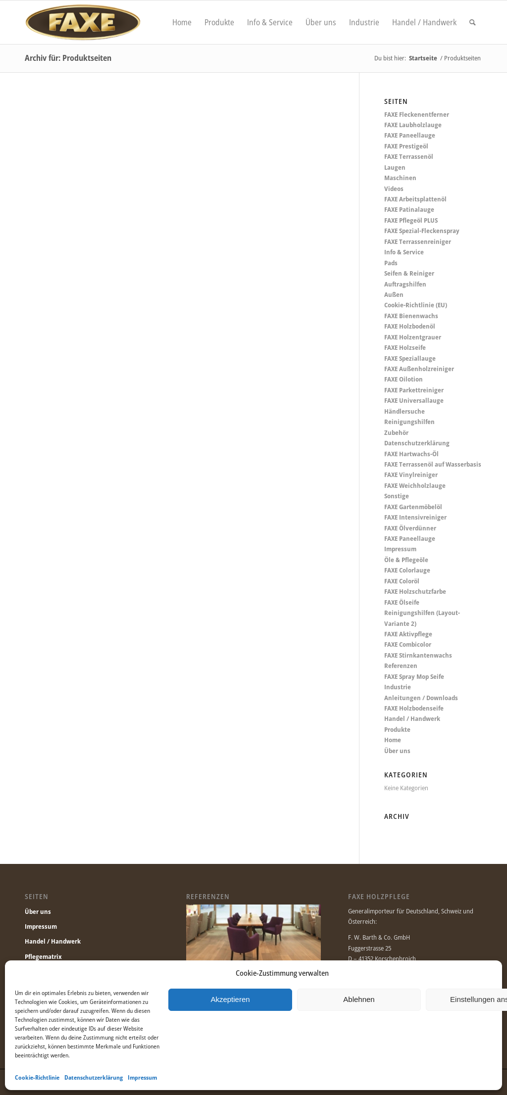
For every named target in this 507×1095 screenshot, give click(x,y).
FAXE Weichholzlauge (415, 485)
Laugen (395, 167)
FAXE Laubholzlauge (413, 124)
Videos (394, 188)
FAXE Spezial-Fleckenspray (421, 230)
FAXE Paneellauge (409, 135)
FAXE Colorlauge (407, 570)
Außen (394, 294)
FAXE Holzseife (405, 347)
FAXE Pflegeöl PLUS (411, 220)
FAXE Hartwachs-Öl (411, 453)
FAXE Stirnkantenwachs (418, 655)
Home (392, 739)
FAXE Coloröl (401, 580)
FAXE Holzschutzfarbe (415, 591)
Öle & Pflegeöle (406, 559)
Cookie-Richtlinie (37, 1077)
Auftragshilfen (405, 284)
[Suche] (472, 22)
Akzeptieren (230, 999)
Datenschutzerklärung (93, 1077)
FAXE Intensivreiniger (415, 517)
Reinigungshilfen (409, 421)
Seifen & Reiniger (409, 273)
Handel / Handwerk (412, 718)
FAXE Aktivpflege (408, 633)
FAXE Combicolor (407, 644)
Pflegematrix (43, 956)
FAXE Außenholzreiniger (419, 368)
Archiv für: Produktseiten (68, 57)
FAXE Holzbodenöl (409, 326)
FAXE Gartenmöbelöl (413, 506)
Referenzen (400, 665)
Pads (391, 262)
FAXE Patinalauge (409, 209)
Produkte (397, 729)
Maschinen (400, 177)
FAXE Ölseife (401, 602)
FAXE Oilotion (403, 379)
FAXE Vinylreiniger (411, 474)
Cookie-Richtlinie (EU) (415, 304)
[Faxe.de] (83, 22)
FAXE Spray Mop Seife (414, 676)
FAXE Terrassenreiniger (417, 241)
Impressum (142, 1077)
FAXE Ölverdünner (410, 528)
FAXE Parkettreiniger (414, 389)
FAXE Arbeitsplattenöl (415, 198)
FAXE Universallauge (414, 400)
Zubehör (396, 432)
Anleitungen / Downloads (421, 697)
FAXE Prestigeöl (406, 146)
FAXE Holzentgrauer (412, 337)
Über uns (397, 750)
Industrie (397, 686)
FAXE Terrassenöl (408, 156)
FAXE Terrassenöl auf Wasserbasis (432, 464)
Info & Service (404, 251)
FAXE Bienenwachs (411, 315)
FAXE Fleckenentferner (416, 114)
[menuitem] (182, 22)
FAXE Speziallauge (410, 358)
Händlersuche (404, 411)
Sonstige (396, 495)
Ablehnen (358, 999)
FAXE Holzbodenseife (414, 708)
